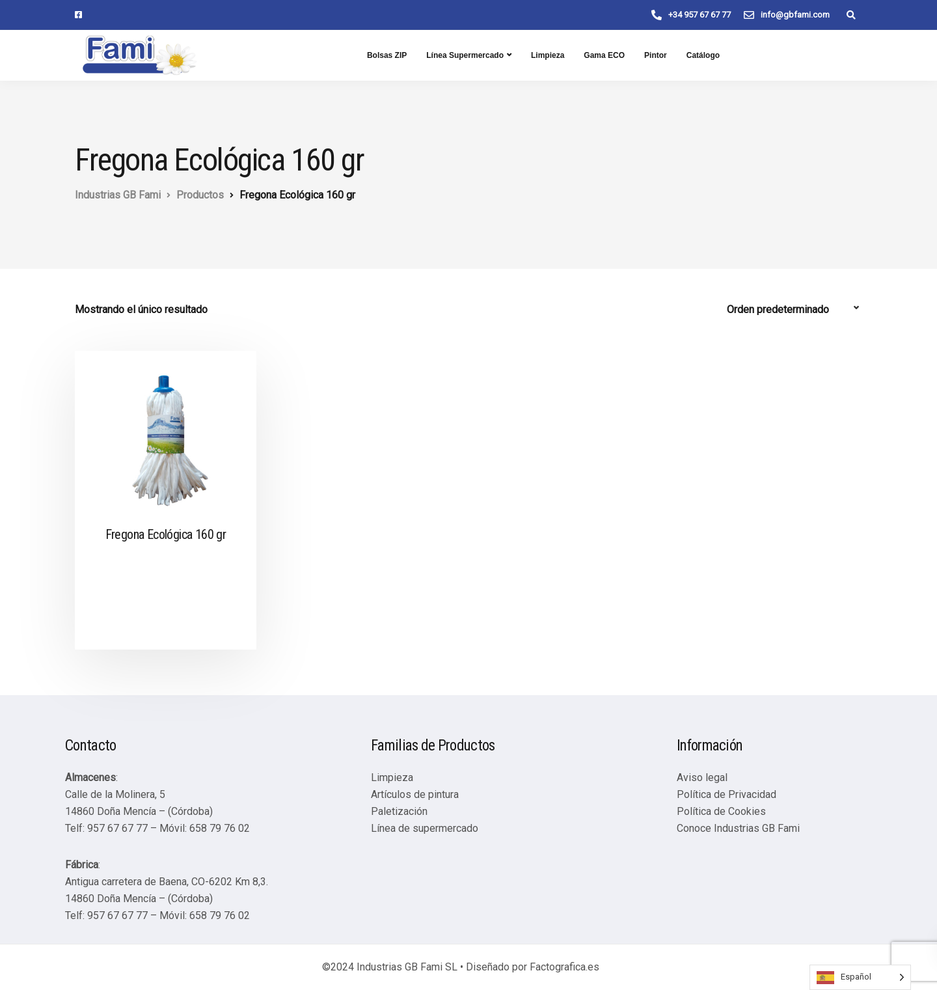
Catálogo (703, 55)
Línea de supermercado (424, 828)
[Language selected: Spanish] (860, 977)
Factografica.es (564, 967)
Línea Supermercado (465, 55)
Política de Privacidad (726, 794)
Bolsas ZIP (387, 55)
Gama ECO (604, 55)
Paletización (399, 811)
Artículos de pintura (415, 794)
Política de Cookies (721, 811)
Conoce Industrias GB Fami (738, 828)
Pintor (655, 55)
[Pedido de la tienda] (794, 309)
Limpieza (547, 55)
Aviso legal (702, 777)
